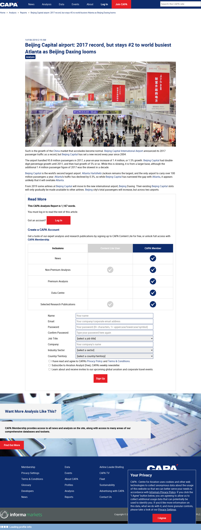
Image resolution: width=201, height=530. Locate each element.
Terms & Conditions (119, 361)
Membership (28, 467)
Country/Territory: (57, 356)
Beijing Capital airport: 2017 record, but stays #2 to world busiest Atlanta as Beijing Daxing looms (73, 12)
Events (75, 4)
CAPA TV (104, 473)
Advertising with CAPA (112, 491)
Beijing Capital (70, 154)
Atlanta (58, 176)
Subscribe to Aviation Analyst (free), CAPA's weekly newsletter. (84, 365)
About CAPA (71, 479)
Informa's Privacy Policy (162, 492)
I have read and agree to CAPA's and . (89, 361)
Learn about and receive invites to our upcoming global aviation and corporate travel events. (101, 369)
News (31, 4)
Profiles (69, 485)
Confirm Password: (58, 332)
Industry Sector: (56, 350)
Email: (51, 321)
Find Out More (12, 445)
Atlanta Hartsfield (91, 173)
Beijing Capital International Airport (123, 151)
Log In (104, 4)
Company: (53, 344)
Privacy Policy (95, 361)
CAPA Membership (38, 239)
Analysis (46, 4)
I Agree (162, 518)
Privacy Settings (167, 509)
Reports (23, 12)
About (90, 4)
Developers (27, 491)
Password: (54, 327)
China (56, 151)
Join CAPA (121, 4)
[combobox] (180, 4)
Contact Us (106, 497)
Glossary (26, 485)
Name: (51, 315)
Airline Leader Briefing (112, 467)
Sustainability (107, 485)
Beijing (122, 186)
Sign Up (100, 378)
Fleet (102, 479)
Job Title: (53, 338)
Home (2, 12)
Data (61, 4)
